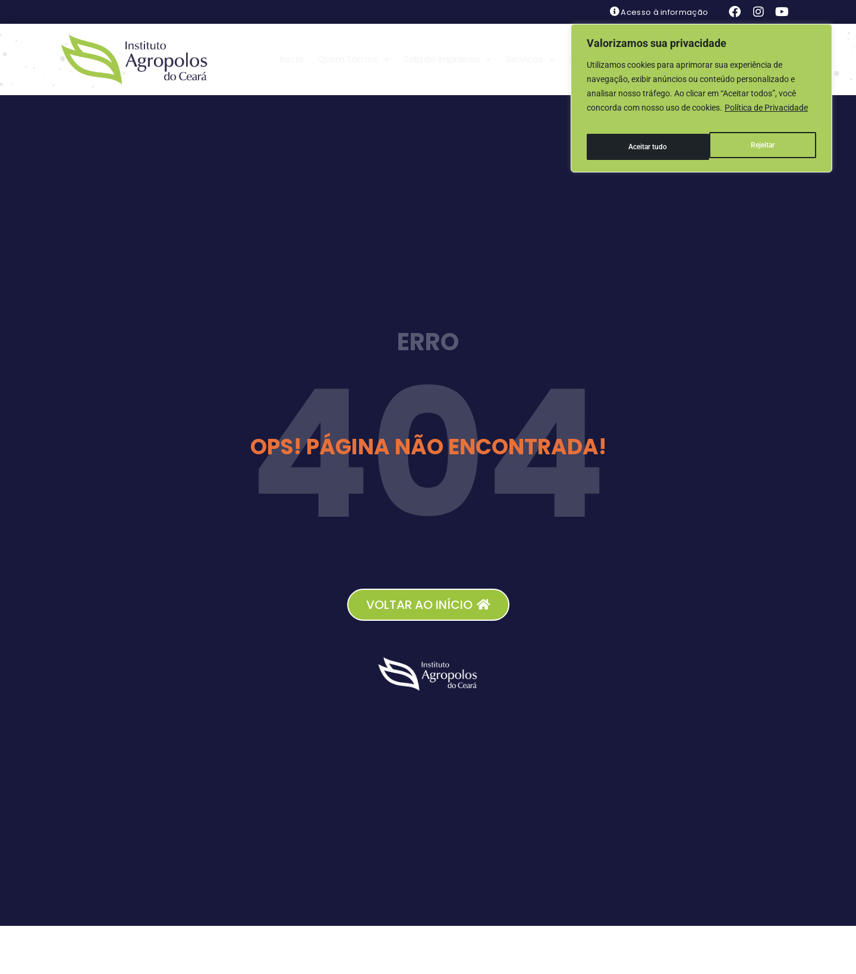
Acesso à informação (664, 12)
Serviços (530, 59)
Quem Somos (353, 59)
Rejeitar (639, 137)
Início (291, 59)
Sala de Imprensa (447, 59)
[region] (701, 93)
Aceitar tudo (756, 137)
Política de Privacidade (766, 107)
